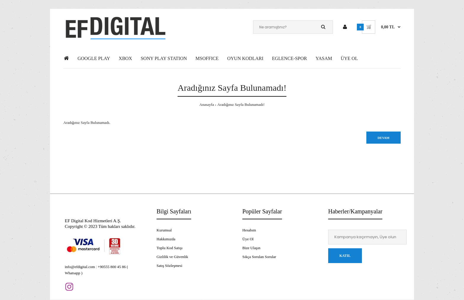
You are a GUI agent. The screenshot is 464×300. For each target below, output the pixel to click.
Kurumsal (164, 230)
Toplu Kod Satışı (170, 248)
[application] (462, 298)
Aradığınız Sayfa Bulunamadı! (241, 104)
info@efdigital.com (80, 267)
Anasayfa (206, 104)
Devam (383, 138)
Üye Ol (248, 239)
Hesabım (249, 230)
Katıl (345, 256)
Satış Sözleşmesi (169, 265)
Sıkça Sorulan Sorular (259, 256)
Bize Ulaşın (251, 248)
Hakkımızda (166, 239)
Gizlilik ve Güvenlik (172, 256)
